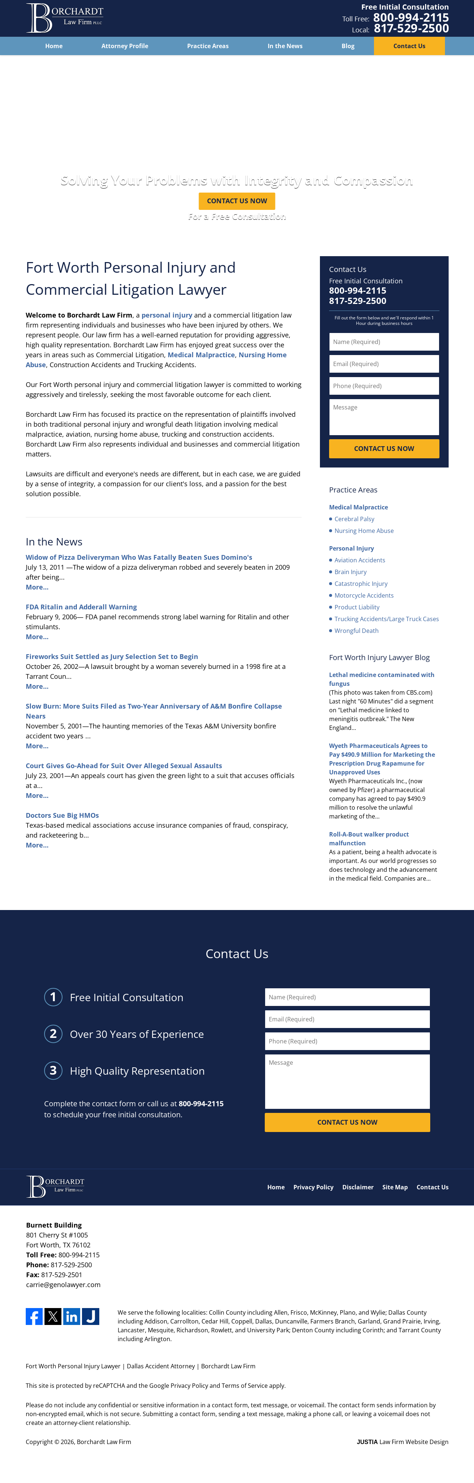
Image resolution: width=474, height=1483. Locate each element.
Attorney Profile (124, 46)
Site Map (395, 1187)
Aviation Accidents (360, 560)
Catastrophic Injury (361, 584)
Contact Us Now (237, 200)
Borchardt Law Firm (104, 1442)
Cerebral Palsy (354, 519)
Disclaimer (358, 1187)
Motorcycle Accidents (364, 595)
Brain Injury (351, 572)
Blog (348, 46)
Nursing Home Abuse (364, 531)
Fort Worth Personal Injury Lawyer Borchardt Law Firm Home (65, 18)
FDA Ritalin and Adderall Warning (81, 606)
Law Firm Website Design (403, 1442)
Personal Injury (351, 548)
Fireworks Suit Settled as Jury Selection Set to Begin (112, 656)
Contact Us (409, 46)
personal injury (167, 315)
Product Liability (357, 607)
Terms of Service (245, 1386)
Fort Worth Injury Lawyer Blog (379, 657)
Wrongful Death (357, 631)
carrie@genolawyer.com (63, 1284)
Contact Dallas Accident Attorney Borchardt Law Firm (395, 18)
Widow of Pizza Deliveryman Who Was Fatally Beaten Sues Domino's (139, 557)
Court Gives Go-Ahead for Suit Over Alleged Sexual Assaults (124, 765)
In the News (285, 46)
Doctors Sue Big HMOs (62, 815)
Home (54, 46)
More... (37, 587)
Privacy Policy (313, 1187)
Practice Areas (208, 46)
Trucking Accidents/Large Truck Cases (387, 619)
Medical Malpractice (201, 354)
